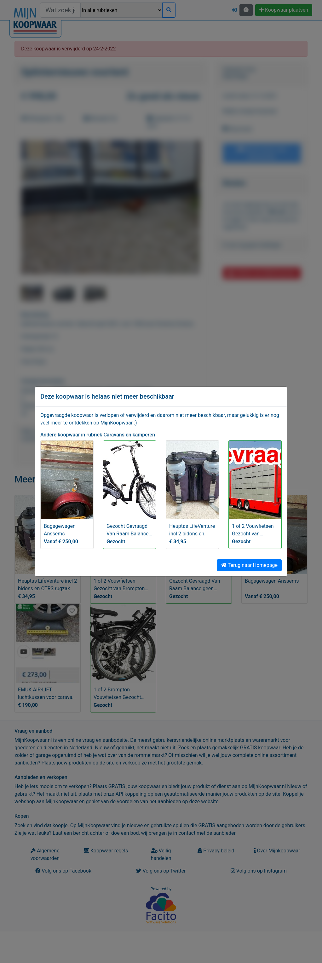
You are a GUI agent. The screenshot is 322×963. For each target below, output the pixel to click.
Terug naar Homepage (249, 565)
